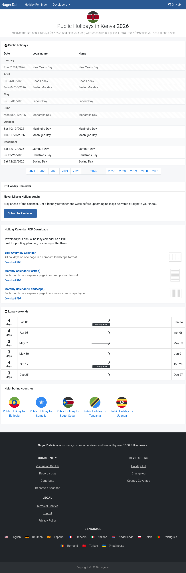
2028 (122, 171)
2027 (111, 171)
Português (170, 537)
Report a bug (47, 473)
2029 (133, 171)
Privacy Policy (47, 520)
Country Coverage (138, 480)
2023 (54, 171)
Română (72, 545)
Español (59, 537)
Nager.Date (10, 5)
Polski (148, 537)
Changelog (138, 473)
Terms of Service (47, 506)
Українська (116, 545)
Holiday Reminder (36, 4)
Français (81, 537)
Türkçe (93, 545)
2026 (93, 171)
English (16, 537)
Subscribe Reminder (20, 213)
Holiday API (138, 466)
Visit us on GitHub (47, 466)
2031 (155, 171)
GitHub (174, 4)
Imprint (47, 513)
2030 (144, 171)
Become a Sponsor (47, 488)
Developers (60, 4)
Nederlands (126, 537)
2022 (43, 171)
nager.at (104, 567)
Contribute (47, 480)
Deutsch (37, 537)
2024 (65, 171)
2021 (32, 171)
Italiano (102, 537)
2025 (76, 171)
